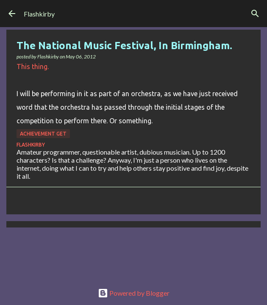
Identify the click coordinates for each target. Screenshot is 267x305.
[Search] (255, 13)
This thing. (33, 66)
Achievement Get (43, 133)
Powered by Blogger (134, 293)
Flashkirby (39, 14)
